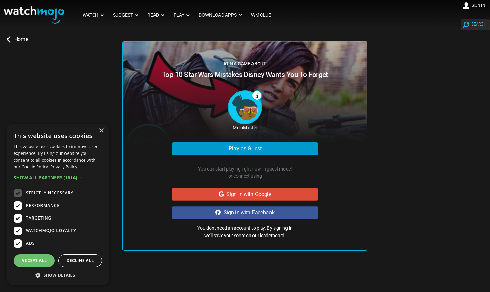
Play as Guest (245, 148)
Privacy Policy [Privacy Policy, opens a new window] (63, 167)
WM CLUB (261, 15)
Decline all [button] (80, 260)
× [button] (101, 130)
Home (17, 39)
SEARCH (478, 24)
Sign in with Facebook (244, 212)
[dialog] (58, 204)
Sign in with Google (245, 194)
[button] (58, 177)
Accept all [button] (34, 260)
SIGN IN (478, 5)
